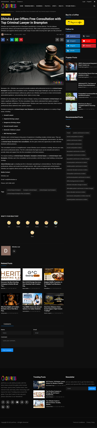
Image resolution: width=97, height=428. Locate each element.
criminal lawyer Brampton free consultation (18, 193)
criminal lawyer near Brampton (48, 190)
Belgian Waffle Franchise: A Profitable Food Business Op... (53, 284)
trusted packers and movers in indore (77, 162)
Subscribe (92, 388)
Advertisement (5, 1)
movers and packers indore (74, 147)
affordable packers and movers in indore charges (80, 188)
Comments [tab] (7, 324)
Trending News (10, 11)
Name (3, 329)
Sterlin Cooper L (48, 313)
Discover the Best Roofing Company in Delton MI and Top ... (10, 284)
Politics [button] (48, 6)
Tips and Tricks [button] (71, 6)
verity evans (4, 313)
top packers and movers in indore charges (78, 159)
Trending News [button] (30, 6)
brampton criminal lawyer (30, 190)
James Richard (49, 397)
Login (83, 1)
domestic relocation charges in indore (77, 184)
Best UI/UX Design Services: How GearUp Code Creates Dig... (32, 284)
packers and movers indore (74, 140)
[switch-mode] (94, 1)
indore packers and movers (74, 144)
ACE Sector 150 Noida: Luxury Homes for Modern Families (55, 382)
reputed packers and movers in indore (77, 199)
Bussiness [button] (39, 6)
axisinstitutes (26, 311)
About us (13, 1)
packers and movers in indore (81, 133)
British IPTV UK (81, 87)
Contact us (20, 1)
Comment (4, 337)
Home (21, 6)
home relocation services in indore (76, 192)
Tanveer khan (49, 406)
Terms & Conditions (79, 422)
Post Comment (7, 350)
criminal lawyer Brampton (14, 190)
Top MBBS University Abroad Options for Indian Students (32, 308)
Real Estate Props (50, 385)
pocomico (80, 109)
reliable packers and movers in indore (77, 166)
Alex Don (3, 288)
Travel (68, 133)
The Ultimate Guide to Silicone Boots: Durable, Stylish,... (53, 402)
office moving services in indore (75, 181)
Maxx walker (26, 288)
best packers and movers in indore (76, 155)
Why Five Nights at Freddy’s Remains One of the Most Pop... (10, 309)
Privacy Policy (90, 422)
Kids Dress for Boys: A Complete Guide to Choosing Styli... (86, 105)
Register (89, 1)
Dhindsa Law (16, 247)
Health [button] (61, 6)
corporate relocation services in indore (77, 170)
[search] (94, 6)
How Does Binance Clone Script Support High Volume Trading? (53, 309)
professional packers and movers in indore (78, 177)
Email (35, 329)
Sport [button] (54, 6)
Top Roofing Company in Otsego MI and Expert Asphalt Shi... (53, 392)
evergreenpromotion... (83, 97)
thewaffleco (47, 288)
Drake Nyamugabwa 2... (84, 67)
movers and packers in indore (75, 136)
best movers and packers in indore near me (78, 196)
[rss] (8, 407)
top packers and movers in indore (76, 151)
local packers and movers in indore (76, 173)
